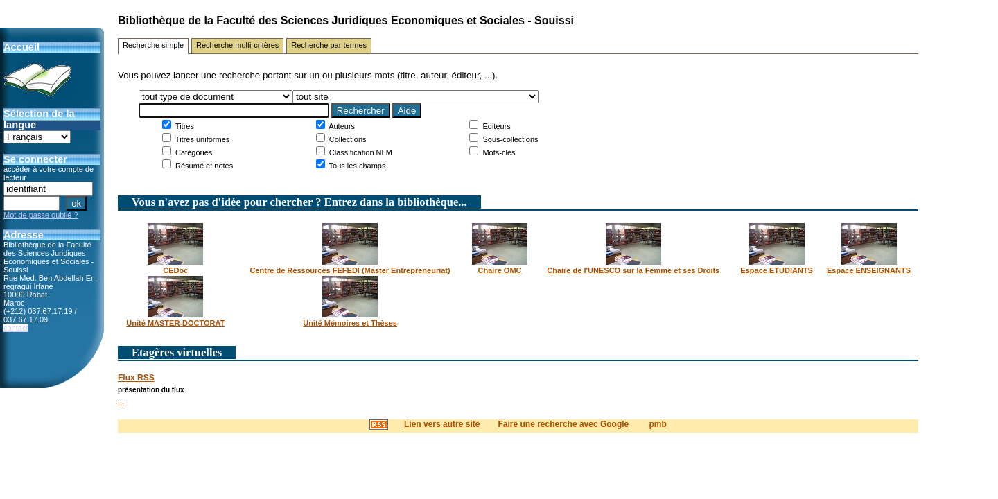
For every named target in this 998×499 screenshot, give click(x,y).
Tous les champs (356, 165)
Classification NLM (359, 152)
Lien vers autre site (442, 424)
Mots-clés (497, 152)
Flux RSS (136, 378)
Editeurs (495, 126)
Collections (347, 139)
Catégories (192, 152)
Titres (183, 126)
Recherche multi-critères (237, 45)
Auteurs (341, 126)
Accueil (21, 47)
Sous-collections (509, 139)
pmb (657, 424)
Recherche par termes (329, 45)
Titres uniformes (201, 139)
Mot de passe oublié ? (40, 215)
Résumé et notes (203, 165)
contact (15, 328)
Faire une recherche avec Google (563, 424)
